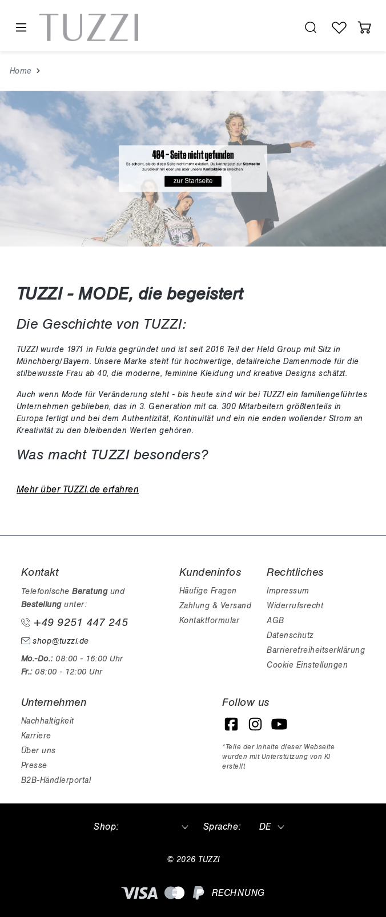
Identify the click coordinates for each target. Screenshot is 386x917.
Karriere (36, 736)
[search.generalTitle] (310, 27)
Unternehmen (54, 702)
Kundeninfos (210, 572)
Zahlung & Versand (215, 606)
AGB (275, 620)
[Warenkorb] (364, 27)
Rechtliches (295, 572)
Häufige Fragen (208, 591)
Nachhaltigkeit (47, 721)
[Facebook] (231, 724)
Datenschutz (290, 635)
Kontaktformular (209, 620)
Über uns (38, 751)
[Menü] (20, 27)
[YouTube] (279, 724)
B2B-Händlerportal (56, 780)
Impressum (288, 591)
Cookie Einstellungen (307, 665)
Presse (34, 765)
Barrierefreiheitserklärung (316, 650)
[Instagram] (255, 724)
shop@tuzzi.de (55, 641)
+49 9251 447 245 (74, 622)
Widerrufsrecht (295, 606)
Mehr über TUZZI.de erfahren (78, 489)
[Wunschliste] (339, 27)
